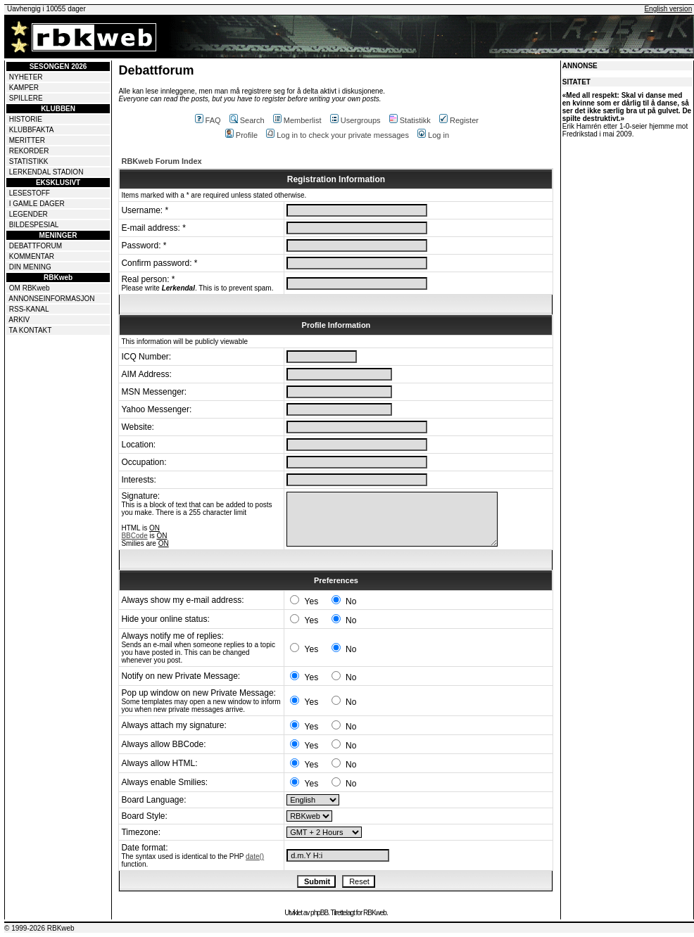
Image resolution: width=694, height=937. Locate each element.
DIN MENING (30, 267)
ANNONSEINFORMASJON (51, 298)
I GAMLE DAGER (37, 204)
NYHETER (26, 77)
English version (668, 9)
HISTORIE (25, 119)
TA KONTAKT (30, 330)
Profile (241, 135)
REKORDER (29, 151)
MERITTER (27, 140)
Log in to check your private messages (337, 135)
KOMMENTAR (31, 256)
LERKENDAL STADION (46, 172)
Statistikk (410, 120)
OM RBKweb (29, 288)
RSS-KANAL (29, 309)
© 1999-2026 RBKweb (39, 928)
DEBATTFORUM (35, 246)
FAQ (208, 120)
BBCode (134, 536)
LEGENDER (28, 214)
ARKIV (19, 320)
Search (247, 120)
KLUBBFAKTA (31, 130)
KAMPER (24, 87)
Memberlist (297, 120)
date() (255, 856)
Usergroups (355, 120)
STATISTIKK (29, 161)
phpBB (319, 913)
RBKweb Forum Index (161, 161)
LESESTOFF (29, 193)
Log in (433, 135)
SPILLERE (26, 98)
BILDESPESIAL (34, 225)
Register (459, 120)
